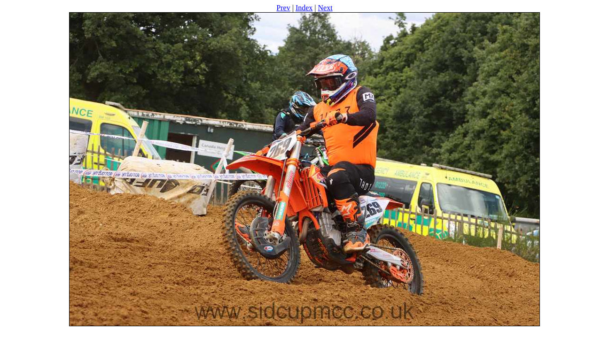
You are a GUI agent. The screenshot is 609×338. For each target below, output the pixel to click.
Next (325, 8)
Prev (283, 8)
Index (304, 8)
